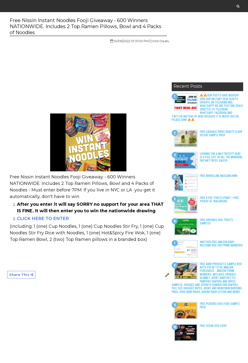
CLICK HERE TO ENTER (43, 218)
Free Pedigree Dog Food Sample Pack (220, 305)
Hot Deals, (161, 41)
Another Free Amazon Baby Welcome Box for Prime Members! (221, 243)
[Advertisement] (207, 49)
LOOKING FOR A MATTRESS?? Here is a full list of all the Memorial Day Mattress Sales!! (221, 157)
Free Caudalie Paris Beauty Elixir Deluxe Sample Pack (221, 133)
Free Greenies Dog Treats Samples (216, 221)
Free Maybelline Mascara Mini (218, 176)
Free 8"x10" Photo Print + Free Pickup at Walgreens (219, 199)
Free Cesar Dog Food (213, 326)
